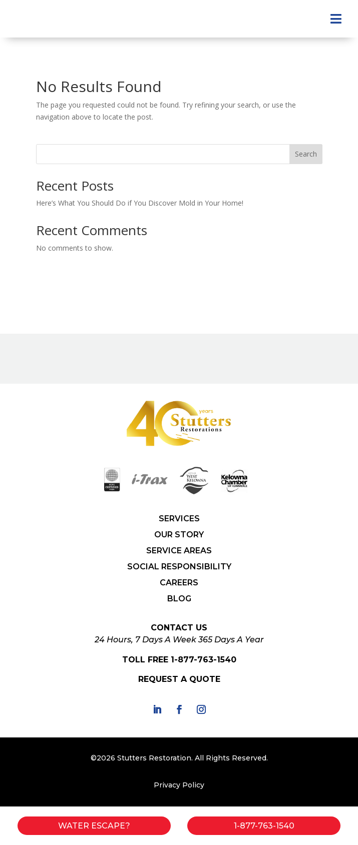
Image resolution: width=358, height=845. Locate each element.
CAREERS (179, 582)
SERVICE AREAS (179, 550)
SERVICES (179, 518)
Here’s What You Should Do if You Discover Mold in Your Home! (139, 203)
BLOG (179, 598)
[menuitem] (336, 19)
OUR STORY (179, 534)
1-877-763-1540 (203, 659)
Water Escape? (94, 825)
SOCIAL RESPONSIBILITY (179, 566)
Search (306, 154)
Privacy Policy (179, 784)
